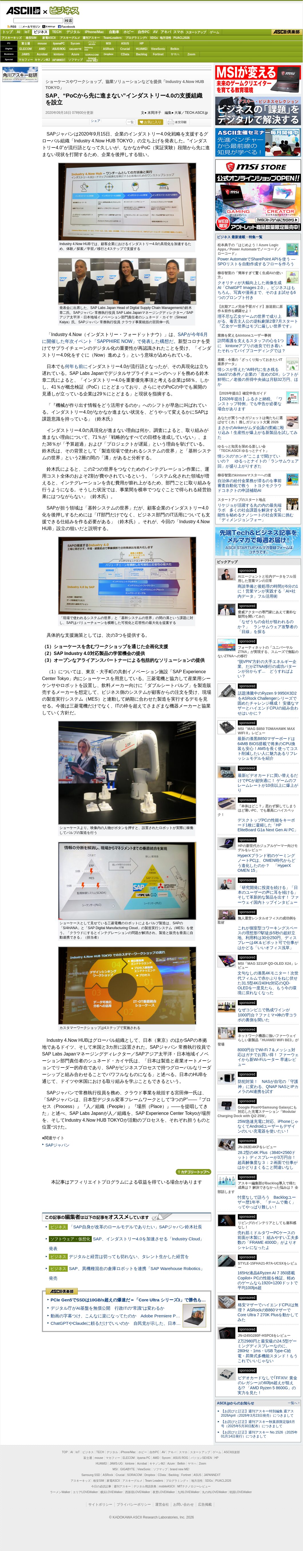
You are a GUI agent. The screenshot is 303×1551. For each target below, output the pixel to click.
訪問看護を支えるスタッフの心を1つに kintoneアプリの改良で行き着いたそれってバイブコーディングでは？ (252, 345)
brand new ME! (179, 1469)
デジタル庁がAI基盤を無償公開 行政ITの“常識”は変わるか (107, 1308)
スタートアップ (196, 32)
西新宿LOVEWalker (137, 1492)
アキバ (166, 32)
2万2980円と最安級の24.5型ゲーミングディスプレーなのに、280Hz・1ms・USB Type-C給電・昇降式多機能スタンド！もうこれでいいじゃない (268, 1351)
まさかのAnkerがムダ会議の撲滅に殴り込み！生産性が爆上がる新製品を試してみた (258, 432)
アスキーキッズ (12, 37)
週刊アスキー (91, 37)
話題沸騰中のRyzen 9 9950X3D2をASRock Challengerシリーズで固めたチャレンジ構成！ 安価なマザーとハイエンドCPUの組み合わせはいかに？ (268, 703)
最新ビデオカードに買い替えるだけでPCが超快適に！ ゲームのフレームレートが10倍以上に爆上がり (268, 782)
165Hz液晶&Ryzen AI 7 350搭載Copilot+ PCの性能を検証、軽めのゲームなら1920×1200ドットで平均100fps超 (268, 1280)
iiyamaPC (59, 43)
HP (142, 43)
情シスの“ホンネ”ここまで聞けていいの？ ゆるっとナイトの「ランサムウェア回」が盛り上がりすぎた (258, 461)
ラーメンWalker (60, 1492)
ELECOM (25, 48)
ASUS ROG (58, 48)
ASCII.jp (23, 10)
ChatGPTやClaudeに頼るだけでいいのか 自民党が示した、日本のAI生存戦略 (126, 1323)
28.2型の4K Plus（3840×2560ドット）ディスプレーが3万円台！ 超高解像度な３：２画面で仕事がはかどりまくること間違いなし (268, 1160)
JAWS (25, 54)
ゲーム (214, 32)
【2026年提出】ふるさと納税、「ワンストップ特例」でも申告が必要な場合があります (250, 404)
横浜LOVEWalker (111, 1492)
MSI (108, 43)
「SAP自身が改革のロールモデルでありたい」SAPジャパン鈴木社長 (135, 1226)
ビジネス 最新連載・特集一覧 (239, 237)
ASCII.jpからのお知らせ (235, 1403)
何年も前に (76, 366)
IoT (27, 32)
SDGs (154, 37)
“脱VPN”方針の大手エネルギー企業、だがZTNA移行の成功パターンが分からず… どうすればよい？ (267, 669)
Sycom (75, 43)
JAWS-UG (116, 1463)
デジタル (73, 32)
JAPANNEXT (58, 60)
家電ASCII (49, 37)
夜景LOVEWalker (164, 1492)
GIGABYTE (75, 49)
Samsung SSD (90, 1475)
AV (155, 32)
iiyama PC (143, 1457)
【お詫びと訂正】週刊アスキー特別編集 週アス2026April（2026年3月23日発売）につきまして (257, 1413)
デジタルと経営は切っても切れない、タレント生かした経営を (129, 1256)
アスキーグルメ (70, 37)
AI (18, 32)
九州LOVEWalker (189, 1492)
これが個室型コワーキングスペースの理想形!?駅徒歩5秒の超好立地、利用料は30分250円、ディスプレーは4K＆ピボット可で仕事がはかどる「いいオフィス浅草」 (268, 938)
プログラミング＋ (177, 1480)
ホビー (128, 32)
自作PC (143, 32)
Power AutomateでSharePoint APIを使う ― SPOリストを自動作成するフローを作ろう (256, 261)
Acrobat (42, 54)
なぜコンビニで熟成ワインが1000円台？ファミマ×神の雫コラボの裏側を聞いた (267, 1015)
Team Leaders (154, 1480)
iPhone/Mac (94, 32)
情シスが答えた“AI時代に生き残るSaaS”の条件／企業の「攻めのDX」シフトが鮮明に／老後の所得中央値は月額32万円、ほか (258, 377)
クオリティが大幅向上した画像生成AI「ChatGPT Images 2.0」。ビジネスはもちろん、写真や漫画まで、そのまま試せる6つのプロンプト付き (257, 290)
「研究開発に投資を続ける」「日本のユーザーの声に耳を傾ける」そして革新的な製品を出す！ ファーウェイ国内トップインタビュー (268, 895)
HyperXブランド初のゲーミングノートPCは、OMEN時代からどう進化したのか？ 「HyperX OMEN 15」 (266, 863)
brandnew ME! (92, 59)
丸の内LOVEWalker (214, 1492)
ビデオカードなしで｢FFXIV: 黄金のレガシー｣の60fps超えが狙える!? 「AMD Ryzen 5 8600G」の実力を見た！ (267, 1385)
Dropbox (108, 54)
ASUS (125, 43)
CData (125, 54)
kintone (59, 54)
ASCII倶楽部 (287, 32)
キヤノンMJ (42, 59)
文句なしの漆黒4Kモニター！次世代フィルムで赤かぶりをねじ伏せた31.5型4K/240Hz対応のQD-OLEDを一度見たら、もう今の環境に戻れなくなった (268, 983)
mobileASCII (167, 1486)
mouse (42, 43)
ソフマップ (75, 59)
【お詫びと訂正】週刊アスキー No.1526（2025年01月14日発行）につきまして (259, 1434)
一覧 (130, 122)
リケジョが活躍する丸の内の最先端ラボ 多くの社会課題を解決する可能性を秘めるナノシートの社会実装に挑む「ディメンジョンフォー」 (256, 512)
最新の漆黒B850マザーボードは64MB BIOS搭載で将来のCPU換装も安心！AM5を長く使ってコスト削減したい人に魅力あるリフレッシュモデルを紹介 (268, 748)
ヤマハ (175, 54)
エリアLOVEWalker (85, 1492)
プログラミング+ (136, 37)
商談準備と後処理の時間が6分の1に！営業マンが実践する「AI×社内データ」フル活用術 (268, 591)
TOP (65, 1452)
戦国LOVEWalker (241, 1492)
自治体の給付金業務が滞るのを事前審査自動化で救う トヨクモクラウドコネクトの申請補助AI (250, 485)
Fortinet (158, 54)
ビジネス (61, 10)
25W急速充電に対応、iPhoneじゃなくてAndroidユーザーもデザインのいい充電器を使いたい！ (268, 1126)
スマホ (178, 32)
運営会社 (162, 1504)
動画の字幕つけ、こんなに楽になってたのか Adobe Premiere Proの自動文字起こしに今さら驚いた (147, 1315)
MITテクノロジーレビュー (194, 1486)
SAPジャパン (57, 1145)
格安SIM (31, 37)
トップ (7, 32)
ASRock (108, 48)
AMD (42, 48)
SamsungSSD (88, 48)
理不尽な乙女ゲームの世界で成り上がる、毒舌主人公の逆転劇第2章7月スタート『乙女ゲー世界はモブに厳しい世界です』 (258, 321)
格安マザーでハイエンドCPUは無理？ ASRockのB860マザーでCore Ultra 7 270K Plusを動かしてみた (268, 1312)
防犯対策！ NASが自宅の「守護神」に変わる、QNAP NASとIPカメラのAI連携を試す (268, 1086)
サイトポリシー (100, 1504)
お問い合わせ (183, 1504)
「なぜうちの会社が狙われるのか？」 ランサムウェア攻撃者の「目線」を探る (268, 626)
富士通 (25, 43)
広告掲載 (205, 1504)
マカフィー (26, 59)
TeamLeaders (112, 37)
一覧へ (292, 1403)
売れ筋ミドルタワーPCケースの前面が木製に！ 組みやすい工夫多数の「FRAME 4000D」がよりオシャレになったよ (268, 1240)
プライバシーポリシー (134, 1504)
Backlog (141, 54)
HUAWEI (141, 48)
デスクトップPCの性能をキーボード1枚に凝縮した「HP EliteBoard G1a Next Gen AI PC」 (268, 825)
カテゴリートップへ (193, 1172)
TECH (56, 32)
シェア (95, 120)
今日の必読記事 (101, 1486)
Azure (75, 54)
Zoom (191, 54)
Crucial (125, 48)
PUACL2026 (182, 37)
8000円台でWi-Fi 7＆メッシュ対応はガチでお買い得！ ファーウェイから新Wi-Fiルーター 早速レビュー (268, 1057)
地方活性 (165, 37)
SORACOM (134, 1475)
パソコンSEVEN (92, 43)
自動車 (114, 32)
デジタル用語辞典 (144, 1486)
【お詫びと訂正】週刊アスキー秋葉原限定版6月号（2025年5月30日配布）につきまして (258, 1424)
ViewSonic (158, 48)
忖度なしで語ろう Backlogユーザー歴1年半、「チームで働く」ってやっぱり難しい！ (267, 1202)
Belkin (174, 48)
